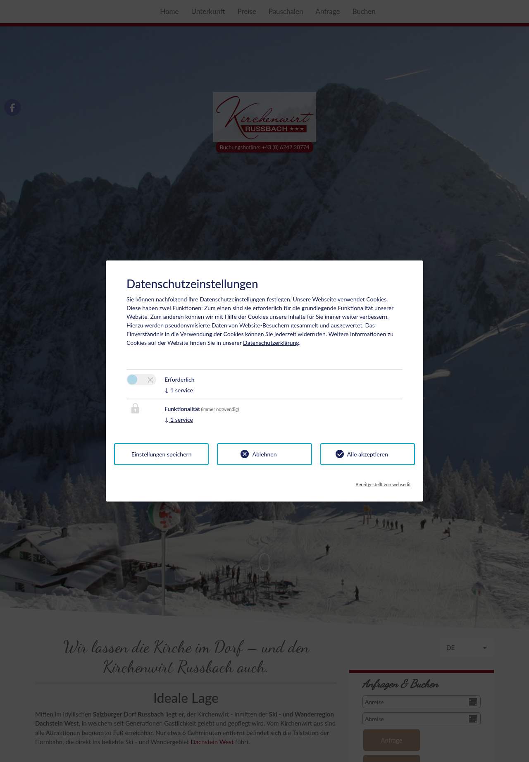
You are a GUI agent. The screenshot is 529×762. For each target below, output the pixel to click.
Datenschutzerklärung (271, 342)
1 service (178, 390)
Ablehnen (264, 454)
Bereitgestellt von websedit (383, 482)
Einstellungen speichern (161, 454)
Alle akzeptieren (367, 454)
